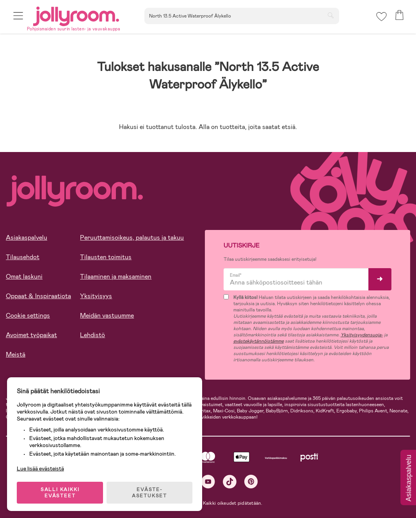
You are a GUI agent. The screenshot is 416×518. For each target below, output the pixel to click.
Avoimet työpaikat (31, 335)
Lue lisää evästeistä (41, 467)
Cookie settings (28, 315)
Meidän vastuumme (107, 315)
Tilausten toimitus (106, 257)
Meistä (15, 354)
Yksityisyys (96, 296)
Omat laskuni (24, 276)
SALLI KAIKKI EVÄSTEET (60, 491)
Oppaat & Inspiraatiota (38, 296)
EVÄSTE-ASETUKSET (150, 491)
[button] (18, 16)
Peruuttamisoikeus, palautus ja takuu (132, 237)
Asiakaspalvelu (26, 237)
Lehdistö (92, 335)
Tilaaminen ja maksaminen (115, 276)
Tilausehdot (22, 257)
